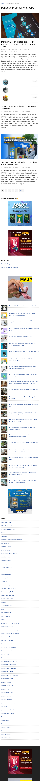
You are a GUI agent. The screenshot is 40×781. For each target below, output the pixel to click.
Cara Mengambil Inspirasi (7, 493)
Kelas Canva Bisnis (6, 542)
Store (20, 777)
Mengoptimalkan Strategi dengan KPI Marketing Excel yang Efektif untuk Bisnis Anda (19, 44)
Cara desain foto (5, 486)
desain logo (4, 511)
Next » (21, 190)
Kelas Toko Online (5, 545)
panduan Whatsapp (6, 636)
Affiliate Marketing (6, 451)
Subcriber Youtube (6, 656)
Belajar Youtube (5, 472)
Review (3, 653)
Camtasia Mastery (6, 476)
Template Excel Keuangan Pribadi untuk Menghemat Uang (17, 389)
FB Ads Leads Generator (7, 524)
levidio (2, 549)
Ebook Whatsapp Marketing (8, 521)
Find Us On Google (6, 264)
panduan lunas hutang (7, 622)
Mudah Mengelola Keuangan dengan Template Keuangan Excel (18, 364)
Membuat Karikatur (6, 583)
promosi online (5, 649)
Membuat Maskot (5, 587)
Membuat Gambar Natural (9, 49)
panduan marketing (6, 625)
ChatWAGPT (4, 500)
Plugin (2, 646)
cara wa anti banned (6, 497)
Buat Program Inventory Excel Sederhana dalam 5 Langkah (17, 314)
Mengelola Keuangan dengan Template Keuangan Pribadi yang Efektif (20, 360)
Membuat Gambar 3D (6, 573)
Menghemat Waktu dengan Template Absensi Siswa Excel (17, 305)
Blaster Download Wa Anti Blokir (9, 267)
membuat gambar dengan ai (8, 577)
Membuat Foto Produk (7, 570)
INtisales (3, 531)
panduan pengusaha (6, 629)
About (12, 777)
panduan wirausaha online (8, 639)
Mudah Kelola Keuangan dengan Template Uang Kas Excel (17, 332)
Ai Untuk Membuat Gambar (8, 458)
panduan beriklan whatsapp (8, 597)
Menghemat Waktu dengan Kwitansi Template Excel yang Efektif (18, 398)
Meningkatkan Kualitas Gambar (9, 590)
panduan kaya (5, 618)
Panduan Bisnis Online (7, 601)
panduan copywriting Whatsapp (9, 604)
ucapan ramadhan (6, 663)
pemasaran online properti (8, 643)
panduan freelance (6, 611)
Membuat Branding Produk (8, 566)
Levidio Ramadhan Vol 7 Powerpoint (10, 559)
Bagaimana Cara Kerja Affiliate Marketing (11, 469)
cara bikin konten (5, 479)
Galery (27, 777)
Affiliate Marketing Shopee (8, 455)
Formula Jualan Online (7, 528)
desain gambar (5, 507)
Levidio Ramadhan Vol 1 (7, 556)
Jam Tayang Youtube (6, 535)
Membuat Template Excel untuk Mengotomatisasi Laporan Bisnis (19, 318)
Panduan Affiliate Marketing (8, 594)
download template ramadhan (9, 518)
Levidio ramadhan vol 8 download (10, 563)
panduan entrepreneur (7, 608)
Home (2, 3)
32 (16, 190)
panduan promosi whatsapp (10, 111)
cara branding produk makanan (9, 483)
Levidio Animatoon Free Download (10, 552)
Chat (35, 777)
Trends (3, 660)
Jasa (2, 538)
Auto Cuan (4, 465)
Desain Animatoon (6, 504)
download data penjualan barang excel (11, 514)
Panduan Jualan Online (7, 615)
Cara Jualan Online (6, 490)
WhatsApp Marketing (6, 667)
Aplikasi (3, 462)
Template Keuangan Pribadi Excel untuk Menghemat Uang (17, 357)
